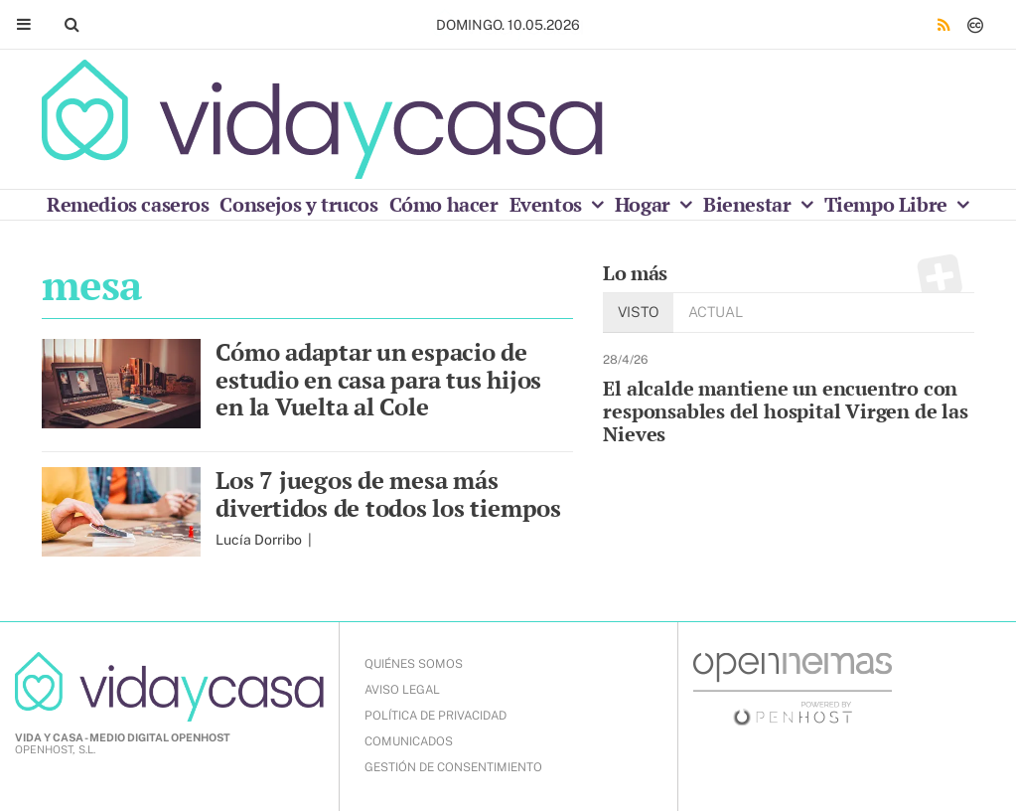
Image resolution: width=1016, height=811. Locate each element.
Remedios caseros (128, 204)
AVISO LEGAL (402, 690)
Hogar (645, 204)
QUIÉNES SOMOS (413, 664)
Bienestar (749, 204)
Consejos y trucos (298, 204)
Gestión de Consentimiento (453, 767)
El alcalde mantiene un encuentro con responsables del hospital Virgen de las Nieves (785, 411)
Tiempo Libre (888, 204)
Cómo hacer (444, 204)
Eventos (548, 204)
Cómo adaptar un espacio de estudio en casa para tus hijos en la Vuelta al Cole (378, 379)
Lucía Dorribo (260, 540)
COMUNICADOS (408, 741)
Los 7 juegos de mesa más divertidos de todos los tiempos (388, 494)
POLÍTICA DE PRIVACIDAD (435, 716)
